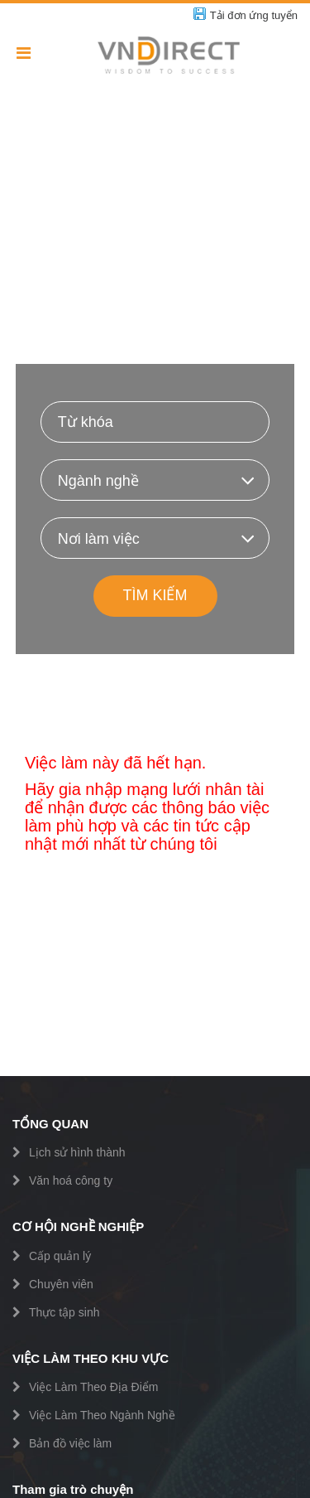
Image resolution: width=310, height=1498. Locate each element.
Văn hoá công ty (70, 1180)
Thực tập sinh (64, 1312)
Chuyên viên (61, 1284)
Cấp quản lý (60, 1256)
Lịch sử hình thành (77, 1152)
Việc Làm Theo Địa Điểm (93, 1387)
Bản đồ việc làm (70, 1443)
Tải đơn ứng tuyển (254, 15)
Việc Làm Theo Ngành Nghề (102, 1415)
